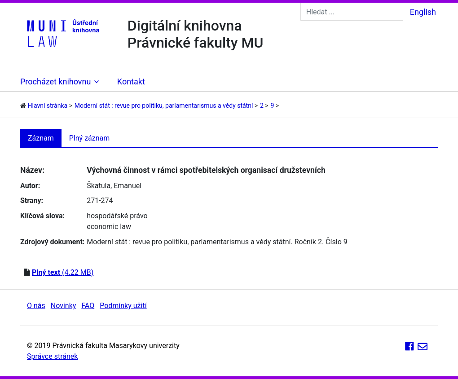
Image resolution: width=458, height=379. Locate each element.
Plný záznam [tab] (89, 138)
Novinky (63, 305)
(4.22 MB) (62, 272)
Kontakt (131, 81)
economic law (109, 226)
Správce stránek (52, 356)
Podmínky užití (123, 305)
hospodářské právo (117, 216)
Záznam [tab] (41, 138)
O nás (36, 305)
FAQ (87, 305)
